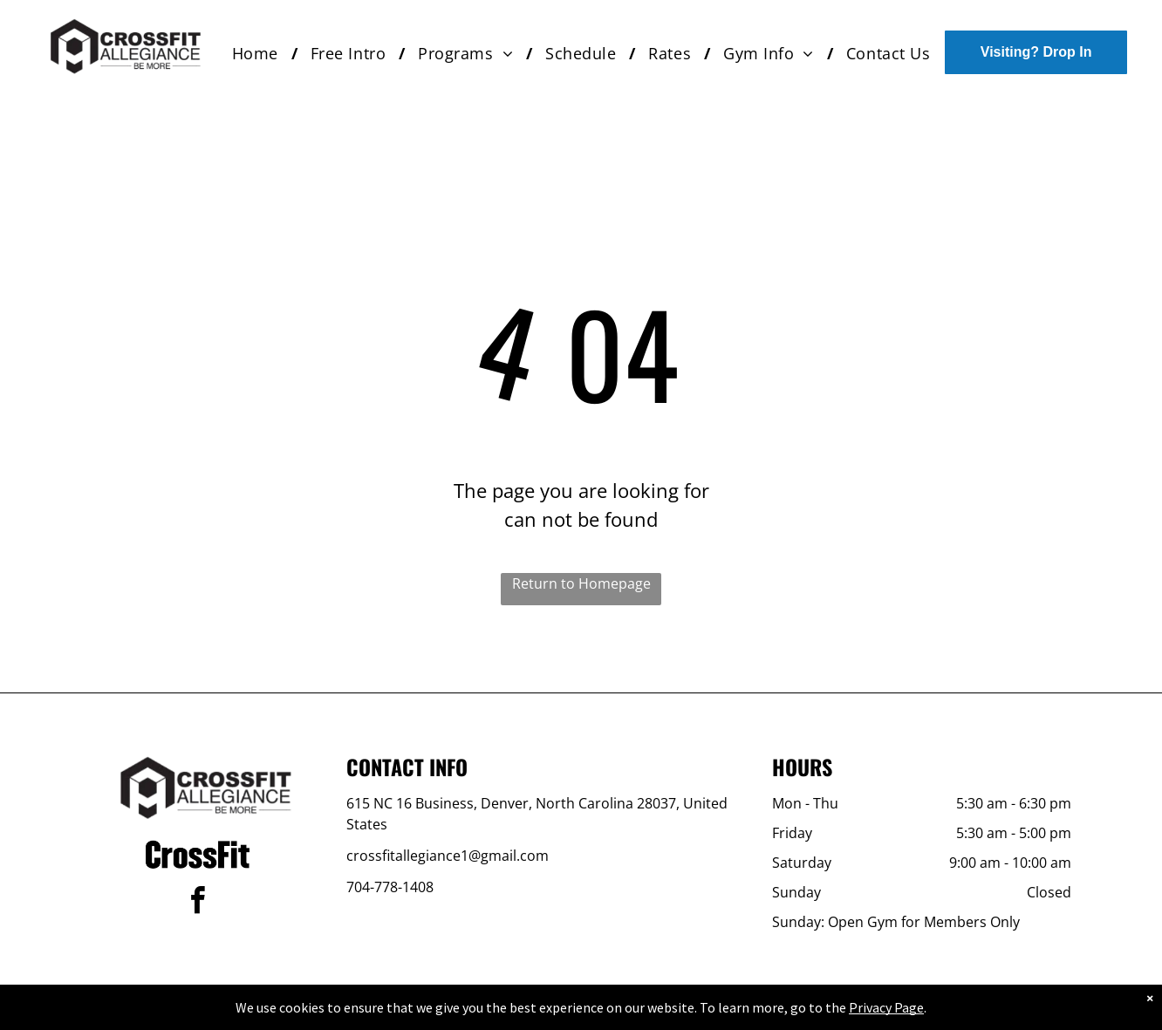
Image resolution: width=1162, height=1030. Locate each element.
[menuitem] (258, 53)
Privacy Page (886, 1007)
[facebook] (198, 903)
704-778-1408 (390, 887)
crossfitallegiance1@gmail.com (447, 855)
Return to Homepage (581, 583)
